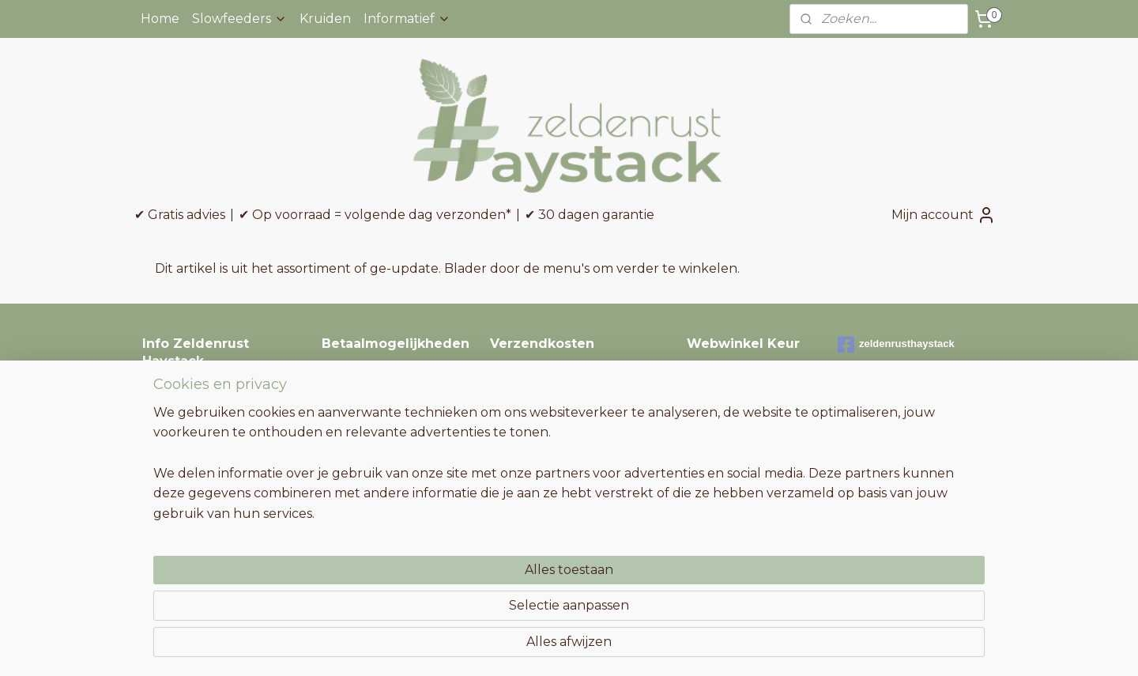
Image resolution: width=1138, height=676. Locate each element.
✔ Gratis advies (179, 214)
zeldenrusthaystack (896, 344)
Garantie (165, 462)
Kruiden (325, 18)
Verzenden (172, 409)
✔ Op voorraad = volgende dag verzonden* (375, 214)
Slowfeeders (239, 18)
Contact (164, 391)
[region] (464, 605)
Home (160, 18)
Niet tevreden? (183, 480)
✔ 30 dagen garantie (589, 214)
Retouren (168, 445)
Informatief (407, 18)
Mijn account (943, 215)
